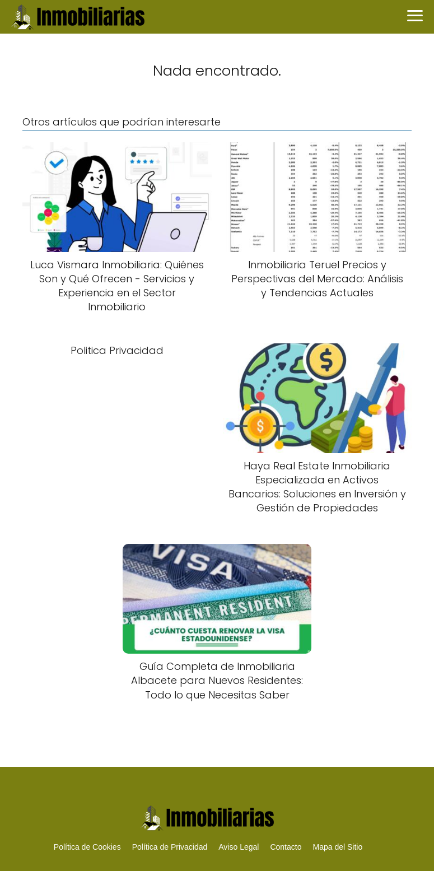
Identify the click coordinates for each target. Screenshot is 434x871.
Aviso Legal (238, 846)
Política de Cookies (87, 846)
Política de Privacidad (170, 846)
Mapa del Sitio (337, 846)
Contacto (285, 846)
